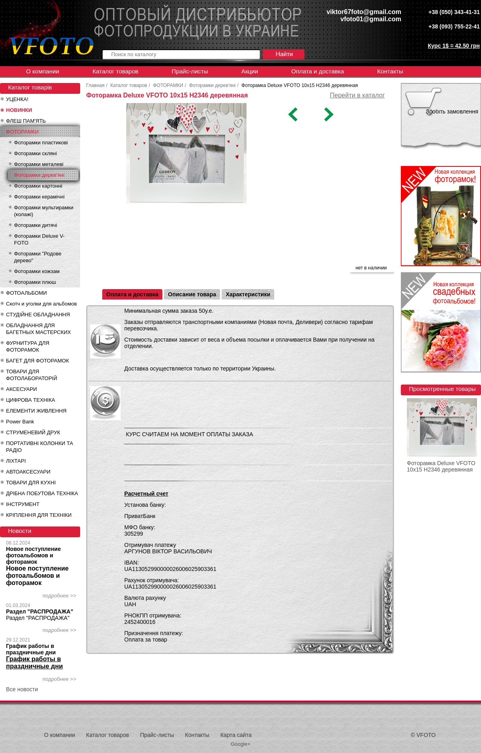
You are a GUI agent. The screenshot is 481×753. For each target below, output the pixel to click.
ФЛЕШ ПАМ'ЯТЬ (26, 121)
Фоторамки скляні (35, 153)
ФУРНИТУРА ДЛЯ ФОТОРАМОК (27, 346)
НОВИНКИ (19, 110)
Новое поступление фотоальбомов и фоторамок (33, 555)
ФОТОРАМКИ (22, 132)
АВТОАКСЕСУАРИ (28, 472)
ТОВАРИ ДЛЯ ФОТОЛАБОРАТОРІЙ (31, 374)
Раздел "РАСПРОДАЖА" (39, 611)
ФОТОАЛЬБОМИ (26, 293)
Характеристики (248, 294)
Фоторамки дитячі (35, 225)
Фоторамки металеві (38, 164)
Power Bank (20, 422)
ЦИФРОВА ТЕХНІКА (30, 400)
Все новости (22, 689)
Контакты (390, 71)
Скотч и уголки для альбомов (41, 304)
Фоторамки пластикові (41, 143)
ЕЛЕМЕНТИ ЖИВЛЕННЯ (36, 411)
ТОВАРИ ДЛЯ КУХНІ (31, 483)
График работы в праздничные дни (31, 649)
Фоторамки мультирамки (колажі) (43, 210)
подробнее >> (59, 596)
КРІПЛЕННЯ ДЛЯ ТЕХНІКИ (39, 515)
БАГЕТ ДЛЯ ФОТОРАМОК (37, 361)
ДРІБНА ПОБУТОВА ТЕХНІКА (42, 493)
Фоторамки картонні (38, 186)
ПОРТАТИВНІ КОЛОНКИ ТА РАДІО (39, 446)
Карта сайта (236, 735)
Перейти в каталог (357, 95)
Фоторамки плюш (35, 282)
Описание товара (192, 294)
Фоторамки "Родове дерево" (37, 257)
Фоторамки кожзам (37, 271)
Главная (95, 85)
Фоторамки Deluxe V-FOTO (39, 239)
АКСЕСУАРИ (21, 389)
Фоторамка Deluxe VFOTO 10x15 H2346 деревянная (441, 466)
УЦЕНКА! (17, 99)
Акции (249, 71)
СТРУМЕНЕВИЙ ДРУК (33, 432)
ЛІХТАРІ (16, 461)
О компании (42, 71)
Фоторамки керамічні (39, 197)
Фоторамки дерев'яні (39, 175)
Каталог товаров (116, 71)
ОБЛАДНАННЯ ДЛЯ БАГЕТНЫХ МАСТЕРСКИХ (38, 328)
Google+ (240, 744)
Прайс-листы (190, 71)
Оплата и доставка (317, 71)
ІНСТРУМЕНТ (22, 504)
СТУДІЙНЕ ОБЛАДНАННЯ (38, 315)
